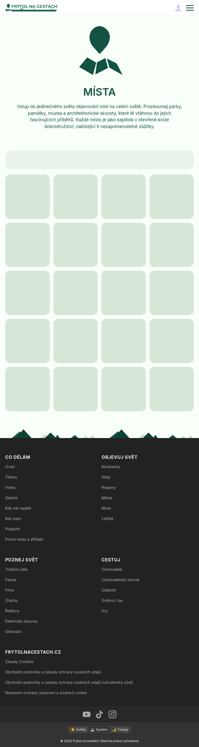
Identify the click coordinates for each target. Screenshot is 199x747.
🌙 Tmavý (120, 729)
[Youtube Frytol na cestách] (86, 714)
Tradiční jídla (16, 569)
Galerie (11, 498)
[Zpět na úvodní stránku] (31, 8)
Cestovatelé (112, 569)
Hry (105, 611)
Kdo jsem (13, 518)
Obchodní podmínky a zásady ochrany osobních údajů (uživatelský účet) (69, 682)
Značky (11, 600)
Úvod (10, 466)
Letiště (107, 518)
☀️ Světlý (78, 729)
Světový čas (112, 600)
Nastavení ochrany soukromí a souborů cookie (46, 692)
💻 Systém (99, 729)
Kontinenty (111, 466)
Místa (106, 508)
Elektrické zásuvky (21, 621)
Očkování (13, 631)
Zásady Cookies (19, 661)
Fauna (10, 579)
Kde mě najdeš (18, 508)
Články (11, 477)
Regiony (109, 487)
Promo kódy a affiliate (24, 539)
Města (107, 498)
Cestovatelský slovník (121, 579)
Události (109, 590)
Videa (10, 487)
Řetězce (12, 611)
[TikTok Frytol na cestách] (99, 714)
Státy (106, 477)
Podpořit (12, 529)
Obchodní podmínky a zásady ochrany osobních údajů (53, 672)
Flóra (9, 590)
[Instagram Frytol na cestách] (112, 714)
